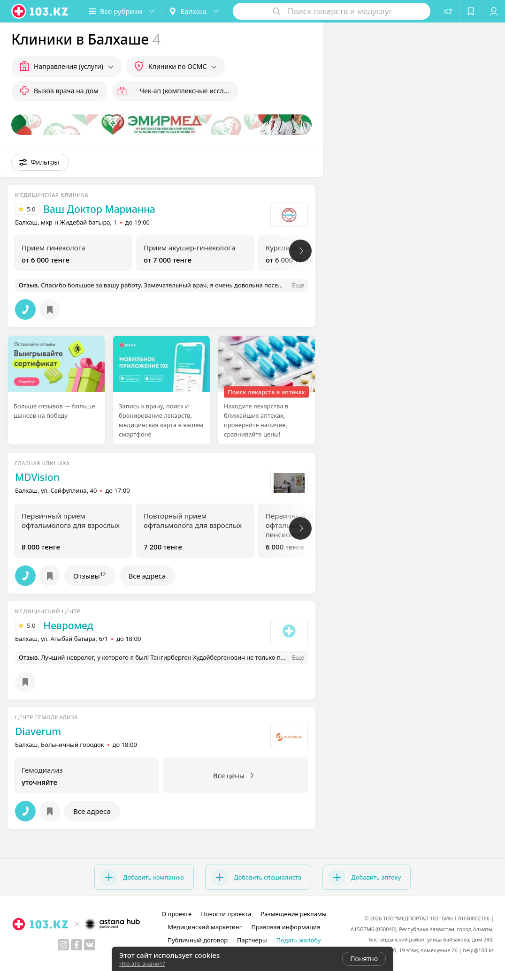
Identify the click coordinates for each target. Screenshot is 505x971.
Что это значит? (142, 963)
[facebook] (76, 944)
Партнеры (252, 940)
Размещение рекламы (293, 914)
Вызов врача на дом (66, 90)
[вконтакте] (89, 944)
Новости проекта (226, 914)
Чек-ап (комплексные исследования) (189, 90)
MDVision (37, 477)
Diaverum (38, 731)
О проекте (176, 914)
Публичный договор (198, 940)
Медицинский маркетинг (205, 927)
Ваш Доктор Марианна (99, 209)
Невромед (68, 625)
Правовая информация (286, 927)
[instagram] (63, 944)
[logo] (40, 11)
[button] (121, 11)
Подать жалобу (298, 940)
